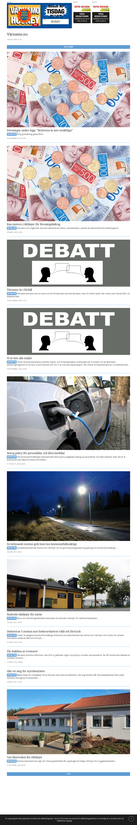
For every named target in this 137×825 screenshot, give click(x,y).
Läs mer (69, 821)
